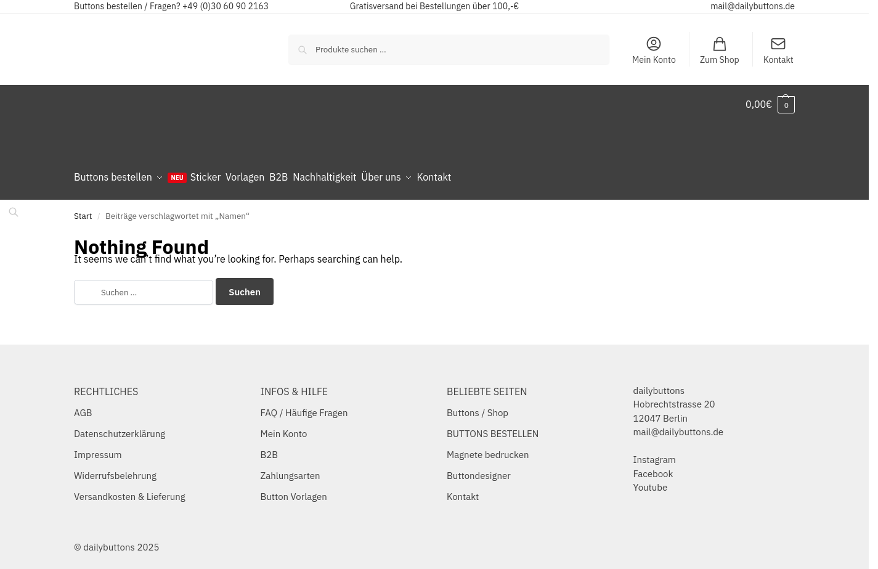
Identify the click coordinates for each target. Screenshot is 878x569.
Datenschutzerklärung (119, 429)
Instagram (654, 455)
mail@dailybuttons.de (752, 6)
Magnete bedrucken (488, 450)
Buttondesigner (479, 471)
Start (83, 210)
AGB (83, 408)
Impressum (98, 450)
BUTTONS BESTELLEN (493, 429)
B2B (269, 450)
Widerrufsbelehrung (115, 471)
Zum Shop (719, 50)
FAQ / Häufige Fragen (304, 408)
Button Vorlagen (294, 491)
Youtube (650, 482)
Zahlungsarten (290, 471)
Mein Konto (654, 50)
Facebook (653, 468)
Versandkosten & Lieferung (129, 491)
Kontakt (778, 50)
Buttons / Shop (477, 408)
